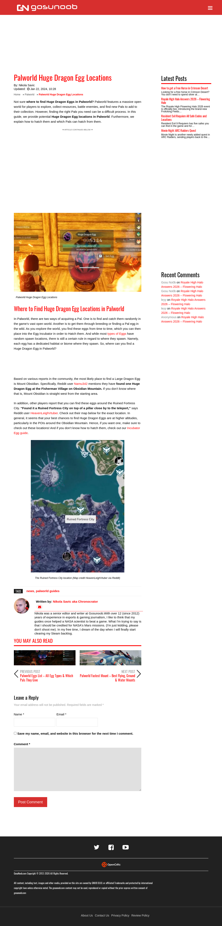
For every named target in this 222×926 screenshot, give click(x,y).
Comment (22, 744)
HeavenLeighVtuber (44, 413)
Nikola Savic (27, 85)
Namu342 (81, 383)
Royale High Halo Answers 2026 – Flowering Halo (185, 101)
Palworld (29, 94)
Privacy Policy (120, 915)
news (30, 591)
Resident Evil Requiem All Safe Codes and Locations (184, 118)
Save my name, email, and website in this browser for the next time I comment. (75, 733)
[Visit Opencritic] (111, 864)
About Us (87, 915)
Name (19, 714)
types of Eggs (116, 333)
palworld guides (48, 591)
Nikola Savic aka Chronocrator (75, 601)
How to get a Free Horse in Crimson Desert (184, 88)
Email (61, 714)
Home (17, 94)
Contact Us (102, 915)
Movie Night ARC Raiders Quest (178, 130)
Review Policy (140, 915)
